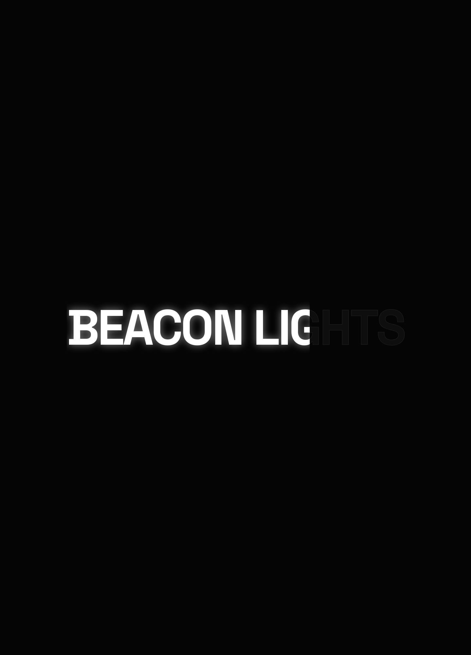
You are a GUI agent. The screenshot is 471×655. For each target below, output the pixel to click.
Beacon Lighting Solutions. (224, 329)
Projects (34, 49)
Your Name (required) (23, 460)
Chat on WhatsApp (235, 625)
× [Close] (8, 441)
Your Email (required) (22, 491)
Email (7, 308)
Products (34, 31)
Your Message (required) (26, 522)
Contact (33, 85)
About (30, 67)
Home (28, 13)
